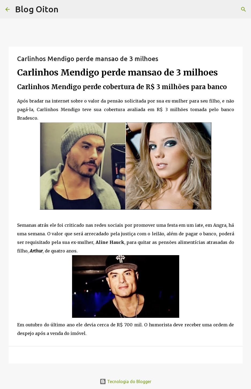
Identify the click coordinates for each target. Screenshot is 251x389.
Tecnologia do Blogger (125, 381)
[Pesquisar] (243, 9)
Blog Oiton (36, 9)
